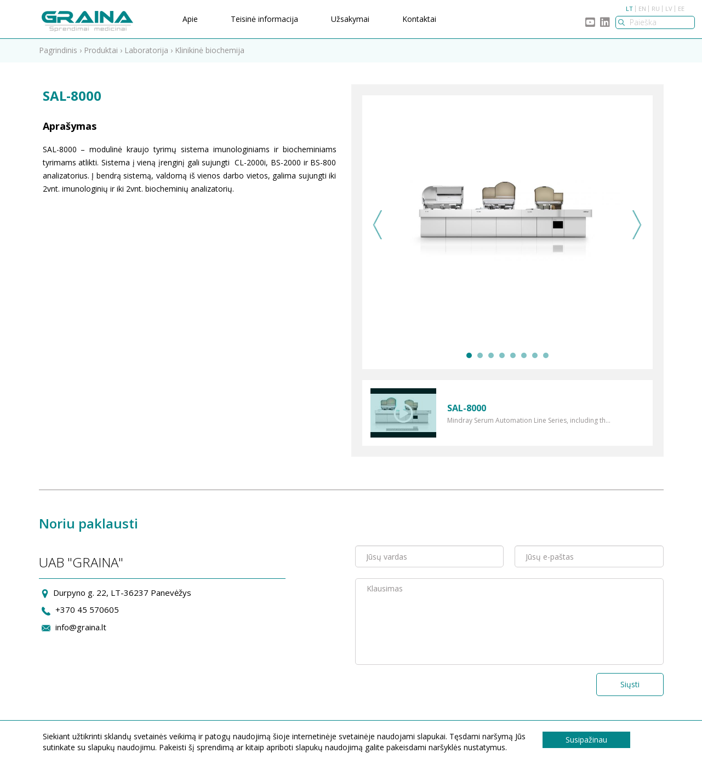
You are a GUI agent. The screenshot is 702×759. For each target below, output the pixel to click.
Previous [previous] (378, 224)
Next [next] (637, 224)
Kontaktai (419, 19)
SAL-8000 (466, 408)
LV (668, 8)
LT (629, 8)
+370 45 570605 (87, 609)
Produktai (101, 50)
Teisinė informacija (264, 19)
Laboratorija (146, 50)
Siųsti (630, 684)
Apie (190, 19)
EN (642, 8)
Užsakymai (350, 19)
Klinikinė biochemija (209, 50)
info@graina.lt (80, 627)
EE (681, 8)
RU (656, 8)
